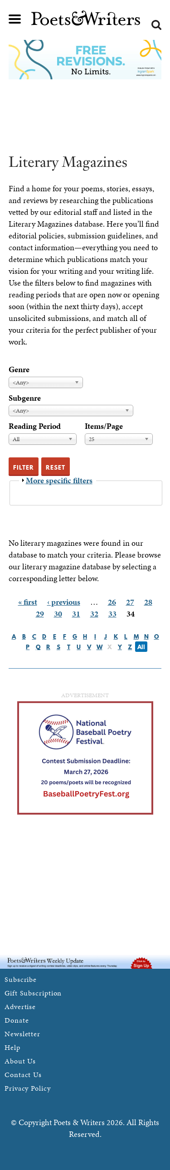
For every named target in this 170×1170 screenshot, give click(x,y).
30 (58, 613)
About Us (20, 1061)
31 (76, 613)
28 (148, 601)
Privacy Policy (28, 1088)
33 (112, 613)
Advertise (20, 1006)
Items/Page (104, 426)
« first (27, 601)
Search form (156, 25)
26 (112, 601)
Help (12, 1047)
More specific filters (59, 480)
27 (130, 601)
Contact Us (23, 1074)
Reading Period (35, 426)
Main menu (15, 19)
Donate (17, 1020)
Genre (19, 369)
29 (40, 613)
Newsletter (22, 1034)
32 (94, 613)
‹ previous (63, 601)
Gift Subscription (33, 993)
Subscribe (21, 979)
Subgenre (25, 397)
